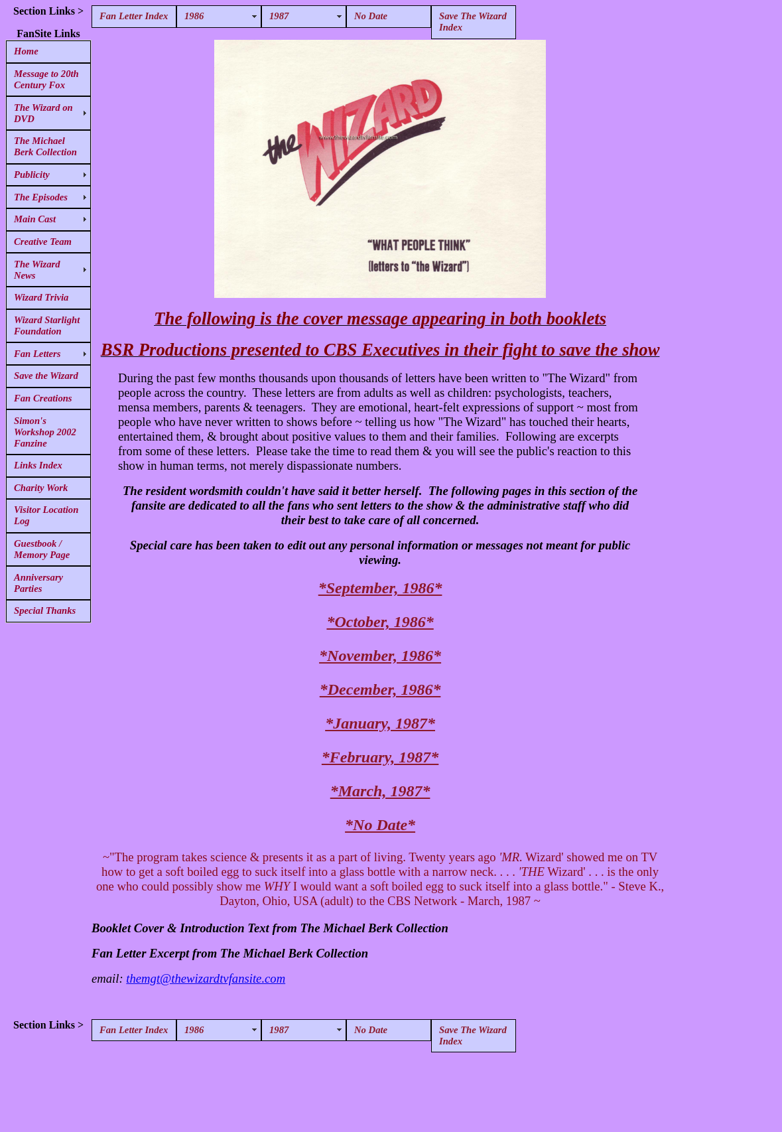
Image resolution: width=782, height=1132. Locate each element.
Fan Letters (37, 353)
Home (26, 51)
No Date (370, 16)
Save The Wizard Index (473, 22)
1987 (279, 16)
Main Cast (35, 219)
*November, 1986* (380, 655)
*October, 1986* (379, 621)
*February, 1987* (380, 757)
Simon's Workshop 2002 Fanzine (45, 432)
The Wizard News (37, 270)
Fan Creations (43, 398)
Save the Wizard (46, 375)
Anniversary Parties (38, 583)
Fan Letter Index (133, 16)
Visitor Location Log (46, 515)
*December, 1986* (380, 689)
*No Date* (380, 824)
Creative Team (43, 241)
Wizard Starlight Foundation (47, 325)
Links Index (38, 465)
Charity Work (41, 487)
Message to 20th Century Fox (46, 79)
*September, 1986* (380, 588)
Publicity (32, 174)
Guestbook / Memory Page (42, 549)
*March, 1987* (380, 791)
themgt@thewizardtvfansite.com (205, 978)
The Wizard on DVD (43, 113)
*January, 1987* (380, 723)
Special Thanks (45, 610)
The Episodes (41, 197)
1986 (194, 16)
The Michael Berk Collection (45, 146)
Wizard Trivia (41, 297)
